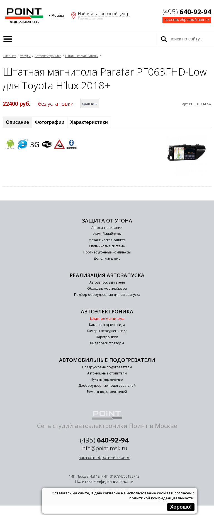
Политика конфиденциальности (104, 481)
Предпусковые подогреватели (107, 367)
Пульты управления (107, 379)
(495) (186, 11)
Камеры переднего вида (107, 330)
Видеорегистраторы (107, 343)
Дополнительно (107, 258)
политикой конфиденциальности (161, 498)
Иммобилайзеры (107, 233)
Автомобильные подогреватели (107, 360)
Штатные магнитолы (81, 56)
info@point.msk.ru (104, 448)
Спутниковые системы (107, 246)
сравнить (90, 103)
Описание (17, 122)
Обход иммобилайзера (107, 288)
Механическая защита (107, 240)
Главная (9, 56)
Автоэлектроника (48, 56)
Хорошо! (181, 507)
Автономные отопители (107, 373)
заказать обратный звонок (187, 19)
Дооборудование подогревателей (107, 385)
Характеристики (89, 122)
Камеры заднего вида (107, 324)
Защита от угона (107, 220)
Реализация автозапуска (107, 275)
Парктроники (107, 337)
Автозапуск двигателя (107, 282)
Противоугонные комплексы (107, 252)
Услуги (25, 56)
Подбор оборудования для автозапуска (107, 294)
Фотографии (49, 122)
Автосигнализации (107, 227)
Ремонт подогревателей (107, 391)
